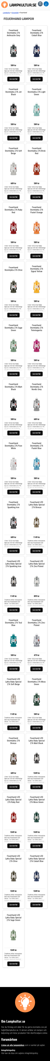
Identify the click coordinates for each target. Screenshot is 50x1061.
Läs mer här (13, 79)
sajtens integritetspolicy (28, 1053)
